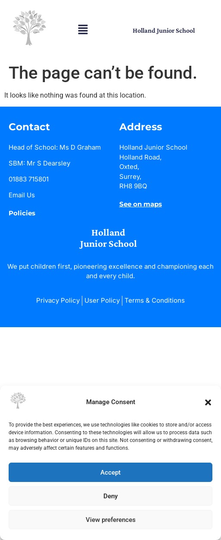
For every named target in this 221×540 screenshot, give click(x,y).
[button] (208, 402)
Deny (110, 496)
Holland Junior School (164, 30)
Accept (110, 472)
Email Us (22, 195)
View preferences (111, 520)
